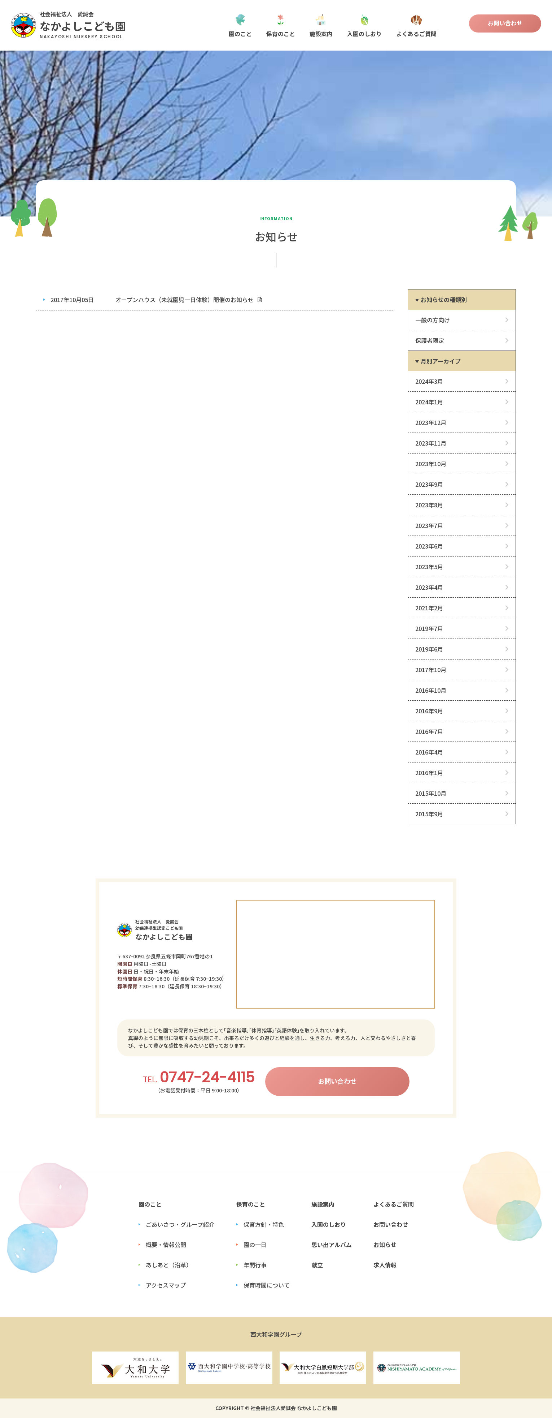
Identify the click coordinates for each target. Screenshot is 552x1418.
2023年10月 (430, 463)
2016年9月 (429, 710)
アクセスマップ (166, 1285)
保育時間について (267, 1285)
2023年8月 (429, 504)
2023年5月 (429, 566)
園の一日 (255, 1244)
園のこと (240, 25)
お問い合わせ (505, 22)
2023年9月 (429, 484)
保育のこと (280, 25)
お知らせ (385, 1244)
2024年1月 (429, 402)
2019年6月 (429, 649)
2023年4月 (429, 587)
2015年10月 (430, 793)
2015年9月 (429, 813)
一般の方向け (432, 319)
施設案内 (321, 25)
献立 (317, 1265)
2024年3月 (429, 381)
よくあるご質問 (416, 25)
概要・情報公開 (166, 1244)
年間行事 (255, 1265)
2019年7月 (429, 628)
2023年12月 (430, 422)
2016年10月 (430, 690)
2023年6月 (429, 546)
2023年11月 (430, 443)
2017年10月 (430, 669)
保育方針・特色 (264, 1224)
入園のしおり (364, 25)
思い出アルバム (331, 1244)
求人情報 (385, 1265)
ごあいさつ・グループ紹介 (180, 1224)
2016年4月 (429, 752)
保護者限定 (429, 340)
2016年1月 (429, 772)
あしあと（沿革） (169, 1265)
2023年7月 (429, 525)
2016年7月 (429, 731)
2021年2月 (429, 607)
